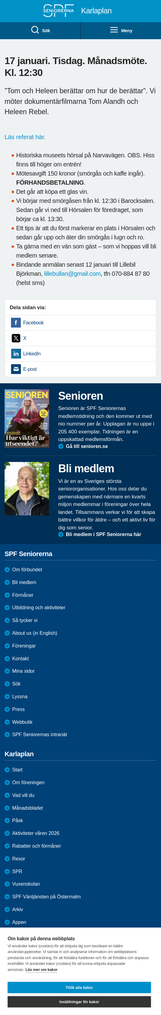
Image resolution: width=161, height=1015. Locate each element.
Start (17, 769)
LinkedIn (32, 353)
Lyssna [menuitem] (19, 696)
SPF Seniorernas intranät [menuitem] (39, 734)
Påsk (17, 820)
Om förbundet (27, 569)
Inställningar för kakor (79, 1002)
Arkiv (17, 909)
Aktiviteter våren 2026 (35, 833)
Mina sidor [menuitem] (23, 671)
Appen (19, 922)
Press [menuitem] (18, 709)
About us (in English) (34, 633)
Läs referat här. (26, 137)
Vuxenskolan (26, 884)
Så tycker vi (25, 620)
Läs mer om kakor (42, 969)
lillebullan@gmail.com (72, 273)
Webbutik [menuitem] (22, 722)
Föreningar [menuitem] (24, 645)
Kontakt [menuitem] (20, 658)
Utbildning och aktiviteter (38, 607)
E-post (30, 369)
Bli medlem (24, 582)
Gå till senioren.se (87, 446)
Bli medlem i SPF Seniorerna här (103, 534)
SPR (17, 871)
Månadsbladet (27, 808)
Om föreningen (28, 782)
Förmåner (22, 595)
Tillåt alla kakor (79, 988)
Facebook (33, 322)
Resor (18, 858)
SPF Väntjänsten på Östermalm (46, 896)
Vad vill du (23, 795)
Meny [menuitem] (120, 30)
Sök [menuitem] (40, 30)
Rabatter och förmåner (36, 846)
